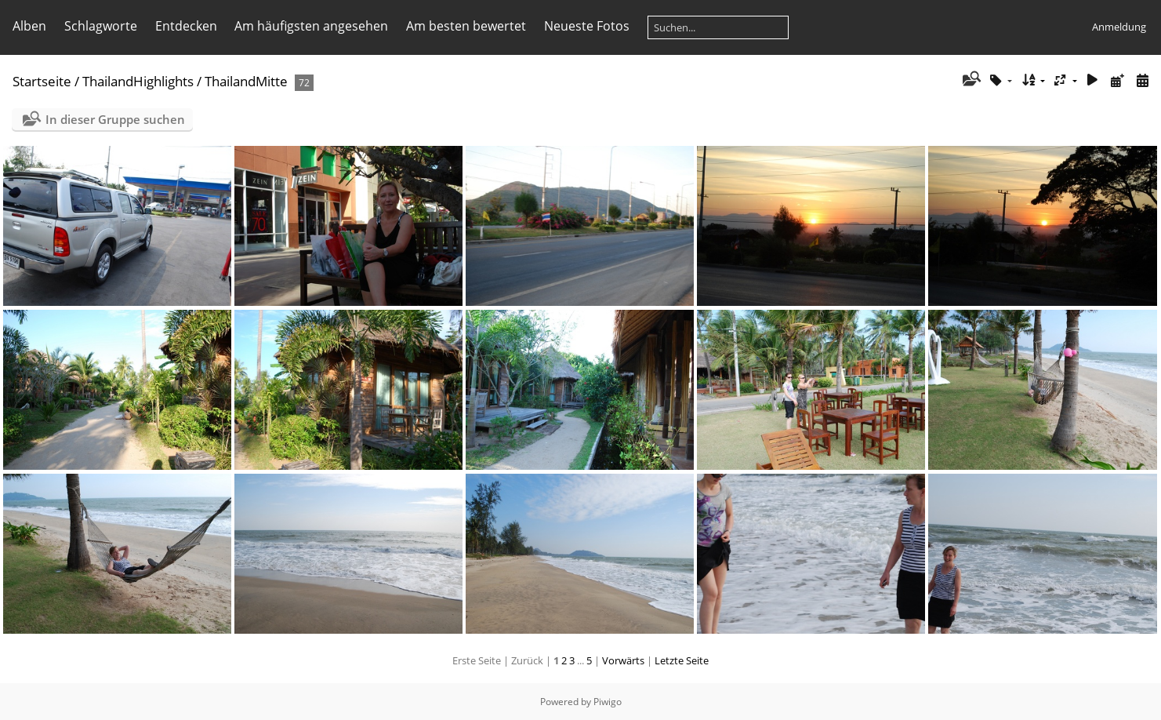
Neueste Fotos (586, 26)
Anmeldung (1119, 27)
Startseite (42, 81)
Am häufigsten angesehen (311, 26)
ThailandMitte (246, 81)
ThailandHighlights (138, 81)
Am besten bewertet (466, 26)
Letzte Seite (682, 660)
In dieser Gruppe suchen (115, 119)
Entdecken (186, 26)
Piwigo (607, 701)
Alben (29, 26)
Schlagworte (100, 26)
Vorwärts (623, 660)
